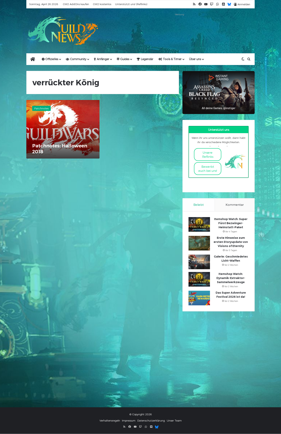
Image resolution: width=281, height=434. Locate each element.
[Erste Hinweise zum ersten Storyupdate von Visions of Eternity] (199, 243)
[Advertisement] (179, 26)
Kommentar (235, 204)
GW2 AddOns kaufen (76, 4)
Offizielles (50, 59)
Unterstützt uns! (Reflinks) (131, 4)
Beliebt (198, 204)
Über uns (195, 59)
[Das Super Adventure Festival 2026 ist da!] (199, 298)
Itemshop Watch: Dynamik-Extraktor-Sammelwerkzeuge (230, 278)
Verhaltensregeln (110, 420)
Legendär (145, 59)
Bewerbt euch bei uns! (207, 168)
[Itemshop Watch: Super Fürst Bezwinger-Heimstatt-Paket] (199, 224)
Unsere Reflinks (207, 154)
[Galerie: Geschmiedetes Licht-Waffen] (199, 262)
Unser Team (174, 420)
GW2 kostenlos (102, 4)
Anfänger (101, 59)
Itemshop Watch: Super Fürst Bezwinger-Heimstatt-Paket (230, 223)
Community (76, 59)
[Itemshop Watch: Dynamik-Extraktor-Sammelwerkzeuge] (199, 279)
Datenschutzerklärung (151, 420)
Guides (123, 59)
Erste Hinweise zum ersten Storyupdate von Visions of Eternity (231, 242)
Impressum (128, 420)
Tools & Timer (170, 59)
